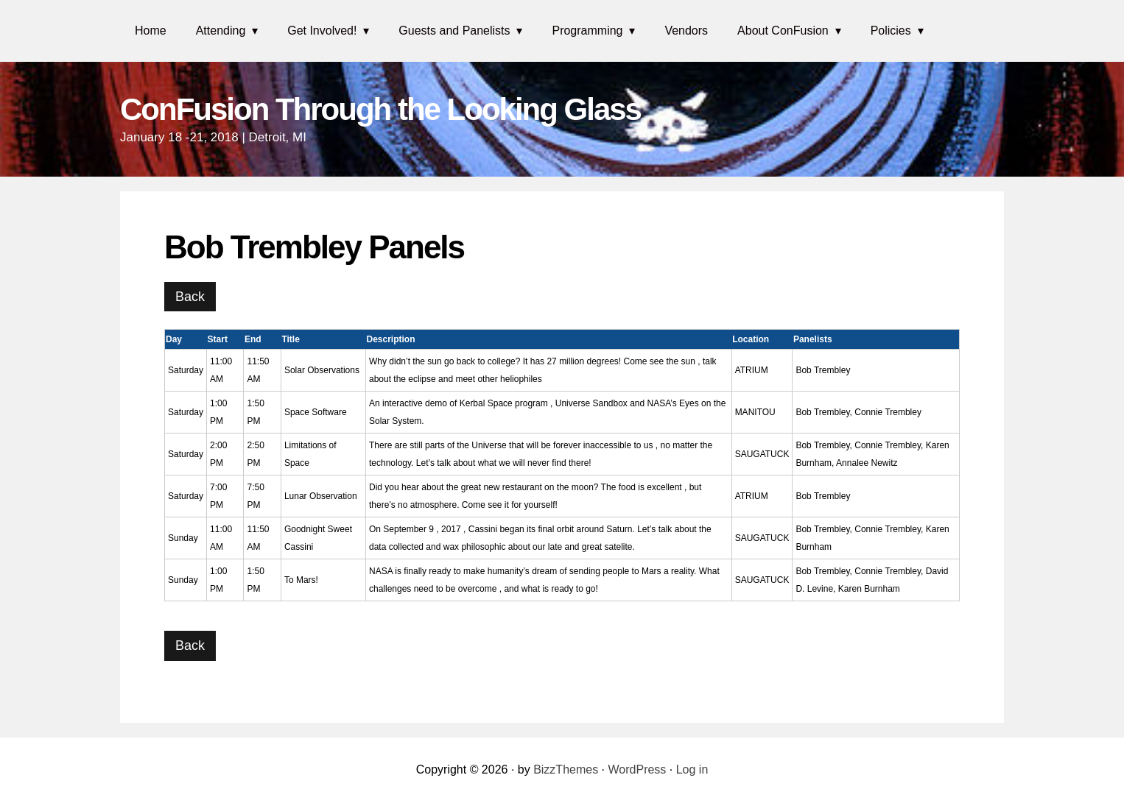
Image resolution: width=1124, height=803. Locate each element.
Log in (692, 769)
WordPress (637, 769)
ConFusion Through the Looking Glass (380, 109)
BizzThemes (565, 769)
